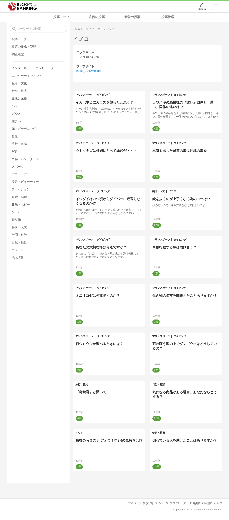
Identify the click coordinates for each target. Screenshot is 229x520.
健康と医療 (158, 432)
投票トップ (61, 17)
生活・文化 (19, 83)
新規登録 (148, 503)
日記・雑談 (158, 384)
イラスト (173, 191)
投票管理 (167, 17)
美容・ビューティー (25, 181)
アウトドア (19, 174)
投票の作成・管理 (24, 46)
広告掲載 (195, 503)
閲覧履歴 (18, 54)
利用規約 (207, 503)
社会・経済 (19, 90)
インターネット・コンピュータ (33, 68)
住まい (16, 121)
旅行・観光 (81, 384)
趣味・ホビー (21, 204)
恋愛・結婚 (19, 197)
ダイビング (103, 94)
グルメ (16, 113)
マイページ (161, 503)
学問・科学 (19, 234)
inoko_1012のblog (88, 70)
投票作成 (202, 9)
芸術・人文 (158, 191)
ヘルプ (218, 503)
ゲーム (16, 212)
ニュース (18, 250)
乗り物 (16, 219)
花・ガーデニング (24, 128)
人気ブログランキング (22, 6)
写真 (15, 151)
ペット (79, 432)
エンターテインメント (27, 75)
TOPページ (134, 503)
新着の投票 (132, 17)
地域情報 (18, 257)
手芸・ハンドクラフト (27, 159)
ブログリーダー (179, 503)
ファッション (21, 189)
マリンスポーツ (84, 94)
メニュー (216, 9)
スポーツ (18, 166)
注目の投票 (97, 17)
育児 (15, 136)
